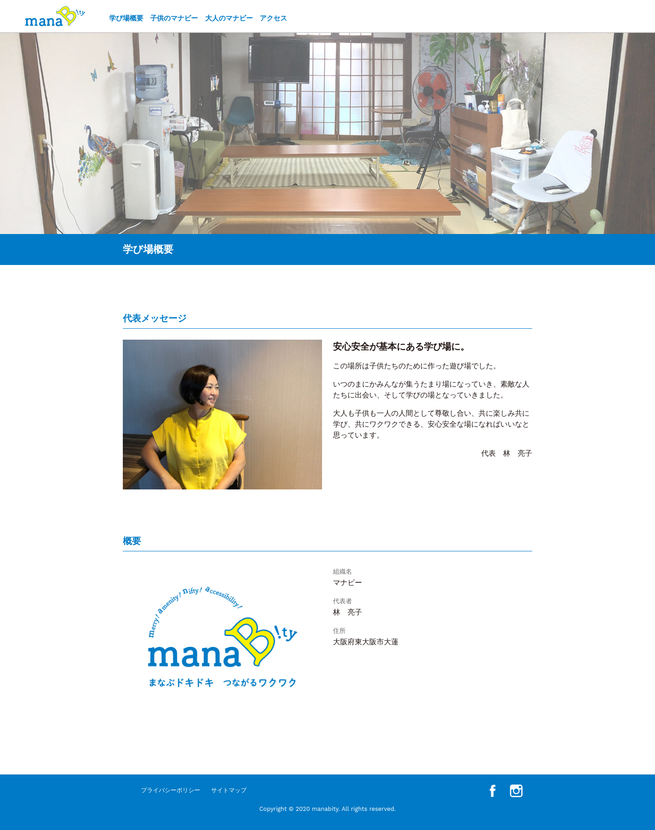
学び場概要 (126, 18)
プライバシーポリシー (170, 790)
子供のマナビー (174, 18)
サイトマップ (229, 790)
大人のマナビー (229, 18)
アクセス (273, 18)
